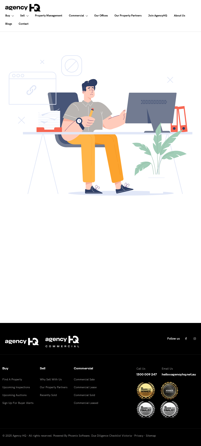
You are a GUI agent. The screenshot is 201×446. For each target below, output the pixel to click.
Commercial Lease (85, 387)
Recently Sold (48, 395)
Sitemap (151, 435)
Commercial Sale (84, 379)
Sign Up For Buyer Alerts (18, 403)
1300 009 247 (146, 374)
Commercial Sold (84, 395)
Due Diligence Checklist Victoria (111, 435)
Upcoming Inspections (16, 387)
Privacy (138, 435)
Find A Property (12, 379)
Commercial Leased (86, 403)
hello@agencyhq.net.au (179, 374)
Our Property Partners (54, 387)
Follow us (173, 338)
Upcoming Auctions (14, 395)
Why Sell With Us (51, 379)
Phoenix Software (79, 435)
